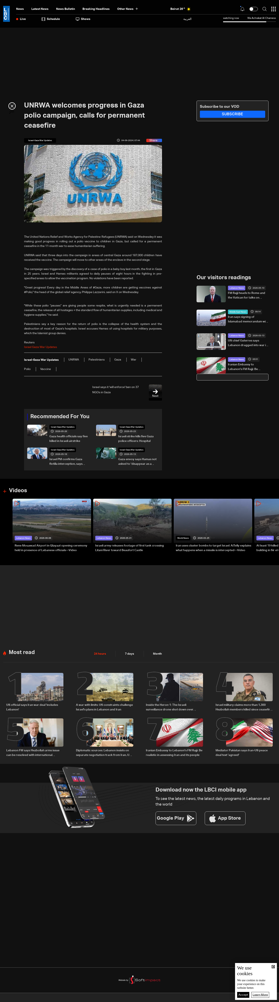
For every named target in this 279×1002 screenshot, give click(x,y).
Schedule (51, 19)
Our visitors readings (224, 277)
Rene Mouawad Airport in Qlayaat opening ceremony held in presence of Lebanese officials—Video (51, 548)
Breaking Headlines (96, 9)
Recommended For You (59, 416)
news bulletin (65, 9)
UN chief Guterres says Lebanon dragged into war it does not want (247, 343)
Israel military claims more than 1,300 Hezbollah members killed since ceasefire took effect (244, 707)
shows (83, 19)
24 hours (100, 653)
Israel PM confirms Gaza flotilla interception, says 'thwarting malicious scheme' (69, 462)
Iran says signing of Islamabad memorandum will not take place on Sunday (247, 319)
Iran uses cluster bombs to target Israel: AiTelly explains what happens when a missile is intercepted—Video (213, 548)
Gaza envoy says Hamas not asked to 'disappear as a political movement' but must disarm (137, 462)
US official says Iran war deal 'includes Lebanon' (32, 707)
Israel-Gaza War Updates (63, 427)
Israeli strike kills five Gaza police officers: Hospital (136, 439)
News (20, 9)
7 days (129, 653)
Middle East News (237, 312)
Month (157, 653)
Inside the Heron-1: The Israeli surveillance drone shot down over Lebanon (169, 707)
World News (183, 538)
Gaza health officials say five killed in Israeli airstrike (68, 439)
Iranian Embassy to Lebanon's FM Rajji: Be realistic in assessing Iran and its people (247, 367)
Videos (18, 490)
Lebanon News (236, 288)
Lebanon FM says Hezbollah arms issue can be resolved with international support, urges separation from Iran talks (34, 753)
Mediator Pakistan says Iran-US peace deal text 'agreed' (242, 753)
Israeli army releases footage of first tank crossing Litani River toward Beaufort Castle (129, 548)
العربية (187, 19)
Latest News (40, 9)
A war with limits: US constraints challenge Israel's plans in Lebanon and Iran (104, 707)
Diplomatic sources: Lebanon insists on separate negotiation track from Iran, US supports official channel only (103, 753)
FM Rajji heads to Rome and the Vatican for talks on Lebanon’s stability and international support (246, 296)
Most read (22, 652)
